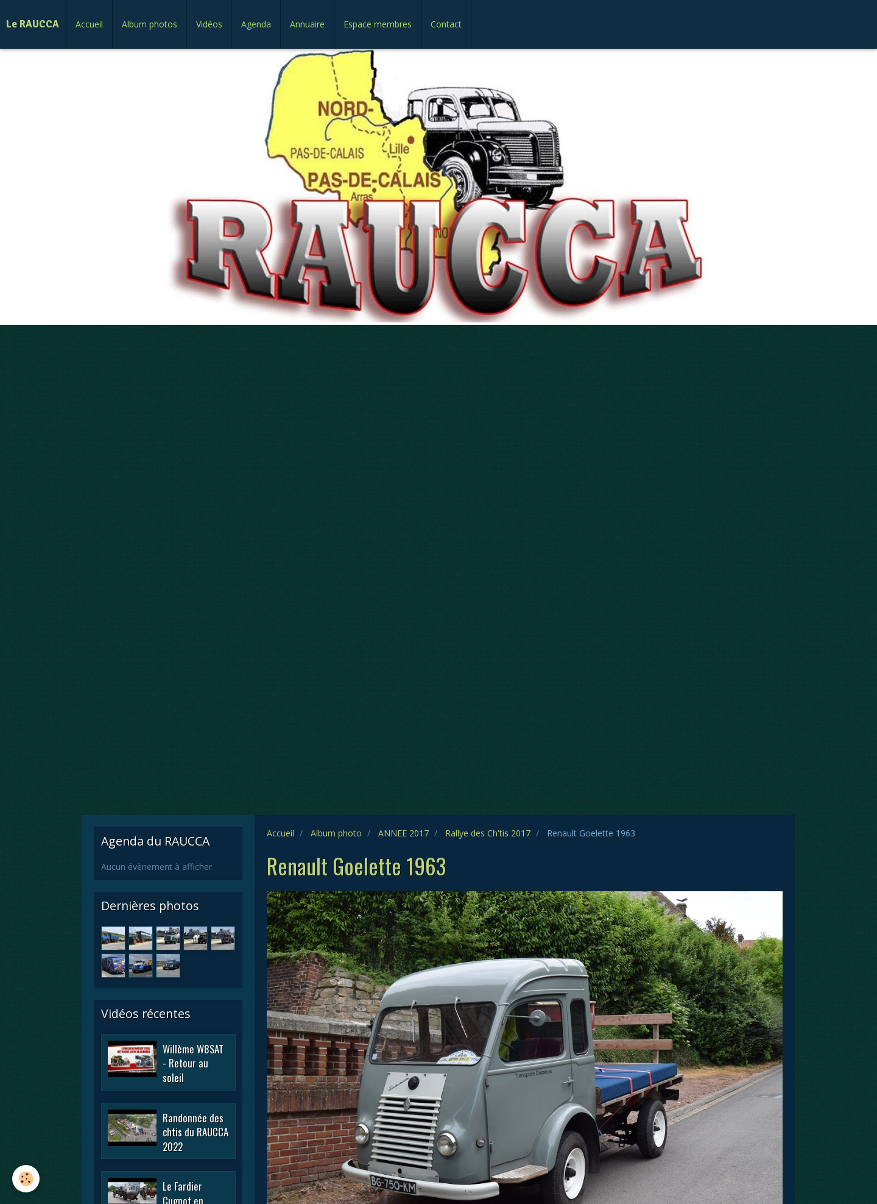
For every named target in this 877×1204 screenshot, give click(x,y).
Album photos (149, 24)
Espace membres (377, 24)
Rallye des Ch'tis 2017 (487, 833)
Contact (446, 24)
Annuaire (307, 24)
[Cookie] (26, 1178)
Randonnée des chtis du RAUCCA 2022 (195, 1131)
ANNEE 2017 (403, 833)
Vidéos (209, 24)
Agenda (256, 24)
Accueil (89, 24)
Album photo (336, 833)
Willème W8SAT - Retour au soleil (193, 1063)
